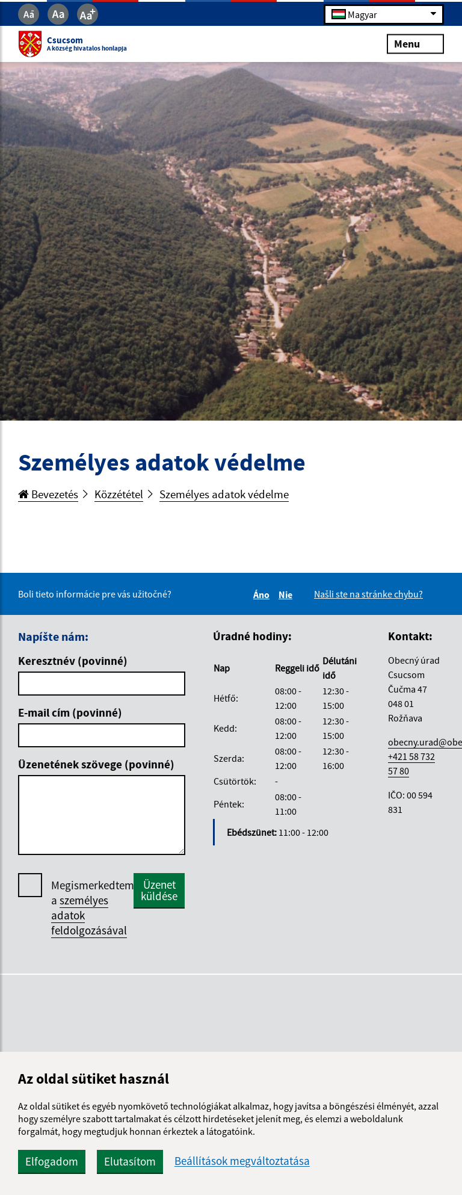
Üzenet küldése (159, 890)
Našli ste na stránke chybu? (368, 594)
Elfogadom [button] (51, 1161)
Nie (287, 594)
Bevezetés (48, 494)
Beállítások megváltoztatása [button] (242, 1161)
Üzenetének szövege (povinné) (96, 764)
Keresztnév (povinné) (73, 660)
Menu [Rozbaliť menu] (415, 44)
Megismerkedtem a (92, 908)
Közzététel (118, 494)
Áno (263, 594)
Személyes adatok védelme (224, 494)
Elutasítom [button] (130, 1161)
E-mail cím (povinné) (70, 712)
